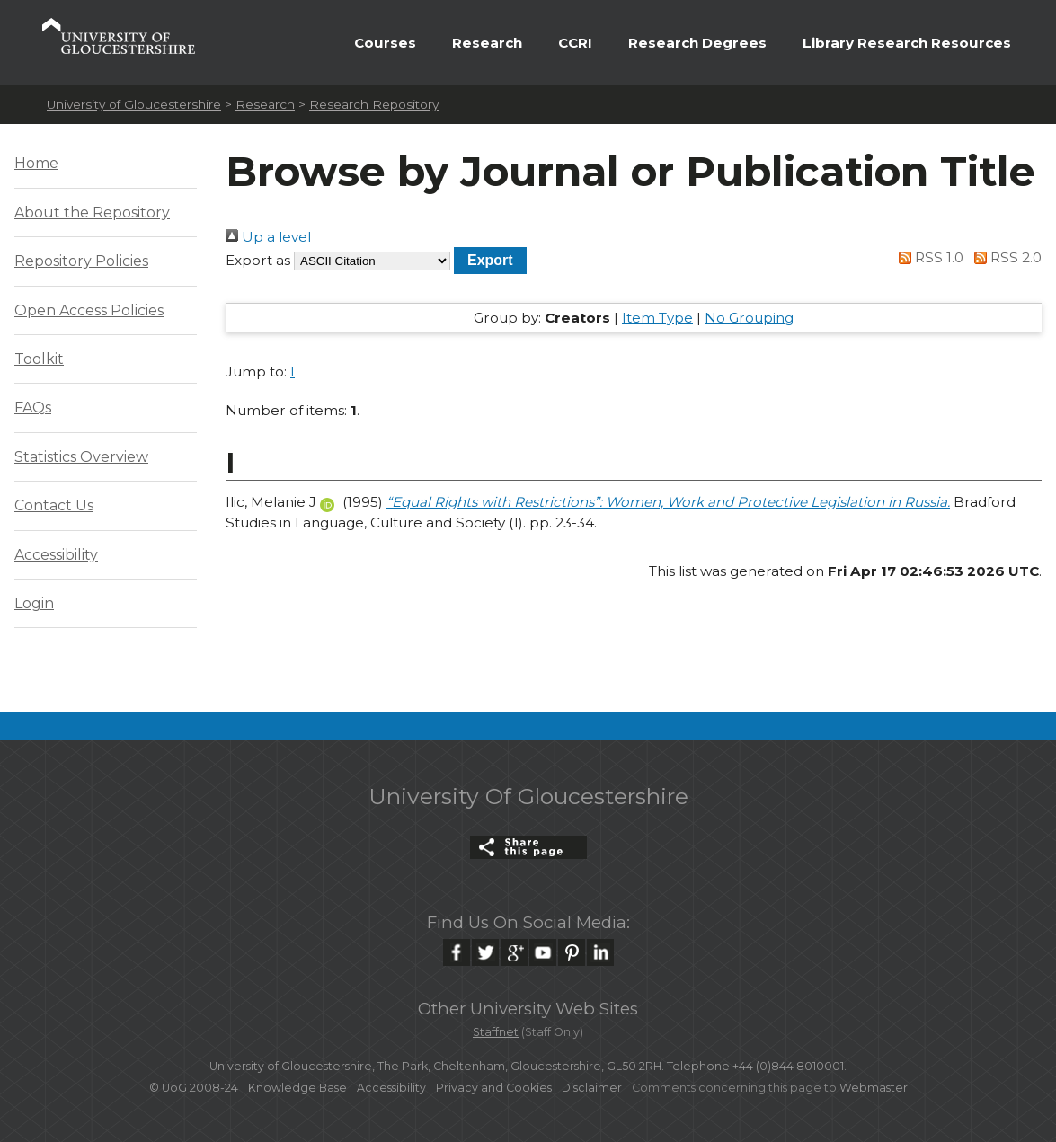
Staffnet (496, 1032)
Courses (385, 42)
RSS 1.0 (928, 257)
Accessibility (56, 554)
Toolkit (39, 358)
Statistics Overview (81, 456)
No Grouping (749, 317)
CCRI (575, 42)
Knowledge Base (297, 1087)
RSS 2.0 (1004, 257)
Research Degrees (697, 42)
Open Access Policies (89, 310)
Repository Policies (81, 261)
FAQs (32, 407)
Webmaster (873, 1087)
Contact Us (53, 505)
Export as (258, 260)
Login (34, 603)
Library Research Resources (907, 42)
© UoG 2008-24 (193, 1087)
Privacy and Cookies (494, 1087)
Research (487, 42)
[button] (490, 260)
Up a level (268, 236)
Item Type (657, 317)
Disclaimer (592, 1087)
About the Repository (92, 212)
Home (36, 163)
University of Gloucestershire (134, 104)
